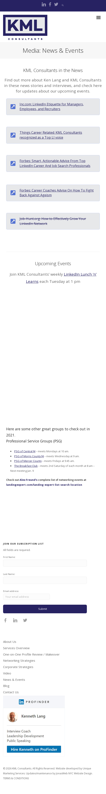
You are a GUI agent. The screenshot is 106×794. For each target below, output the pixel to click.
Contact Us (11, 692)
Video (7, 673)
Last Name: (9, 574)
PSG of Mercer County (28, 461)
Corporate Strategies (18, 667)
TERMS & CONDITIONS (16, 778)
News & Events (14, 679)
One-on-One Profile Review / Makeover (31, 654)
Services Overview (16, 648)
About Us (9, 642)
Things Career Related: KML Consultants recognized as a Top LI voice (51, 135)
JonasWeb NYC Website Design (74, 773)
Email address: (26, 595)
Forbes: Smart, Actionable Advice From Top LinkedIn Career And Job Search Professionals (55, 163)
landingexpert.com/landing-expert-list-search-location (44, 485)
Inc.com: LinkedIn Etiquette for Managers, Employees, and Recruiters (52, 106)
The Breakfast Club (26, 466)
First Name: (9, 557)
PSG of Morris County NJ (29, 456)
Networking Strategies (19, 660)
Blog (6, 686)
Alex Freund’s (28, 480)
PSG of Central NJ (24, 451)
